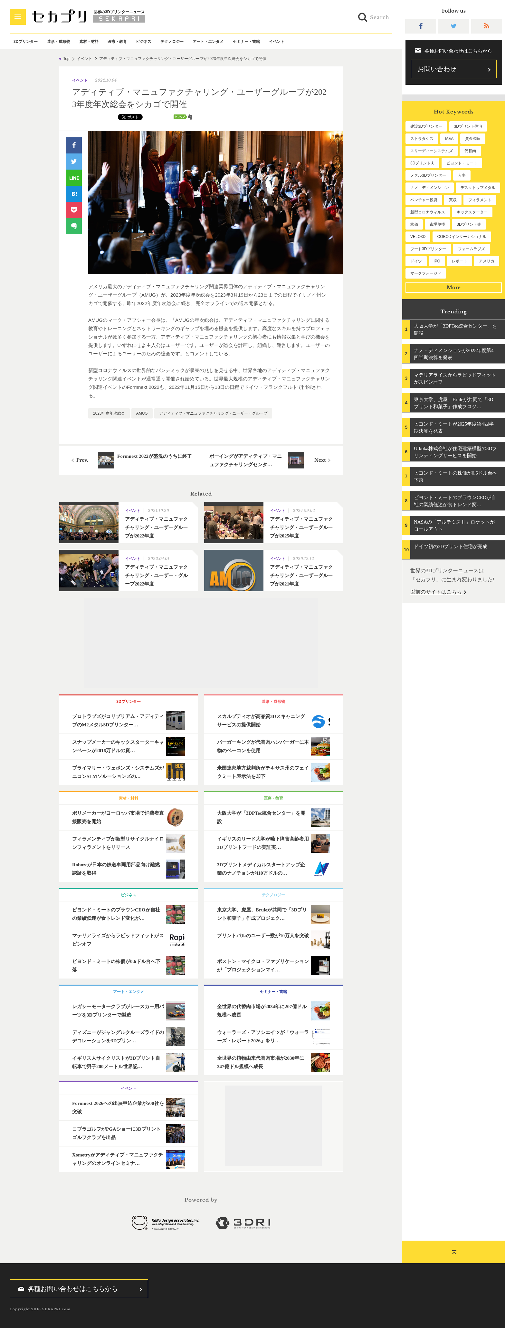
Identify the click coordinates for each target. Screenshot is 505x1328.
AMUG (142, 413)
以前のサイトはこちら (436, 592)
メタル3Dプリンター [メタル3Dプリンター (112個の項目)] (428, 175)
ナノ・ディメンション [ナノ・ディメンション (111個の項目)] (429, 187)
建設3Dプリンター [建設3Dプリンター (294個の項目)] (426, 126)
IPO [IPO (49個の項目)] (437, 261)
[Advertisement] (201, 643)
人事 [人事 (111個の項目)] (462, 175)
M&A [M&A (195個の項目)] (449, 138)
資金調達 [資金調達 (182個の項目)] (473, 138)
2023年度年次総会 (109, 413)
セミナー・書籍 (246, 41)
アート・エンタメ (208, 41)
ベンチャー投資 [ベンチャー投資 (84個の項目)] (423, 200)
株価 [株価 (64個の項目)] (414, 224)
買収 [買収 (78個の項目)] (453, 200)
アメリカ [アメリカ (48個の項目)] (486, 261)
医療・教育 (117, 41)
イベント (276, 41)
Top (66, 58)
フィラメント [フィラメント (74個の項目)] (479, 200)
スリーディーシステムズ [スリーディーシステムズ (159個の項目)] (431, 151)
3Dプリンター (26, 41)
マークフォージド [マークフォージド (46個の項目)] (425, 273)
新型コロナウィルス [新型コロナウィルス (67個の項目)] (427, 212)
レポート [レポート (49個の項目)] (459, 261)
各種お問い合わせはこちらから (66, 1288)
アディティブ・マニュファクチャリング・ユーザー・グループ (213, 413)
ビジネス (143, 41)
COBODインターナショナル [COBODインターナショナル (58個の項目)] (461, 236)
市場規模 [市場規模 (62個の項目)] (437, 224)
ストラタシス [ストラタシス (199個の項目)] (422, 138)
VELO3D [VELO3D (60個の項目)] (417, 236)
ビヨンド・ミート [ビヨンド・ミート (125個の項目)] (461, 163)
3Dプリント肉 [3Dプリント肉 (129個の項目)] (422, 163)
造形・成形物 (58, 41)
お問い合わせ (437, 69)
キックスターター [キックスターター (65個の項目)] (472, 212)
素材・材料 (89, 41)
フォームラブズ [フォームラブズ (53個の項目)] (471, 249)
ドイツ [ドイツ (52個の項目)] (416, 261)
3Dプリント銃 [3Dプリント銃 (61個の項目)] (469, 224)
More (454, 287)
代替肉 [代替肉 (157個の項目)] (470, 151)
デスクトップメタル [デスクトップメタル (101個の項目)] (478, 187)
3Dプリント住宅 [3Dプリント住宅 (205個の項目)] (468, 126)
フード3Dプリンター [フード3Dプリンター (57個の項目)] (428, 249)
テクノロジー (172, 41)
